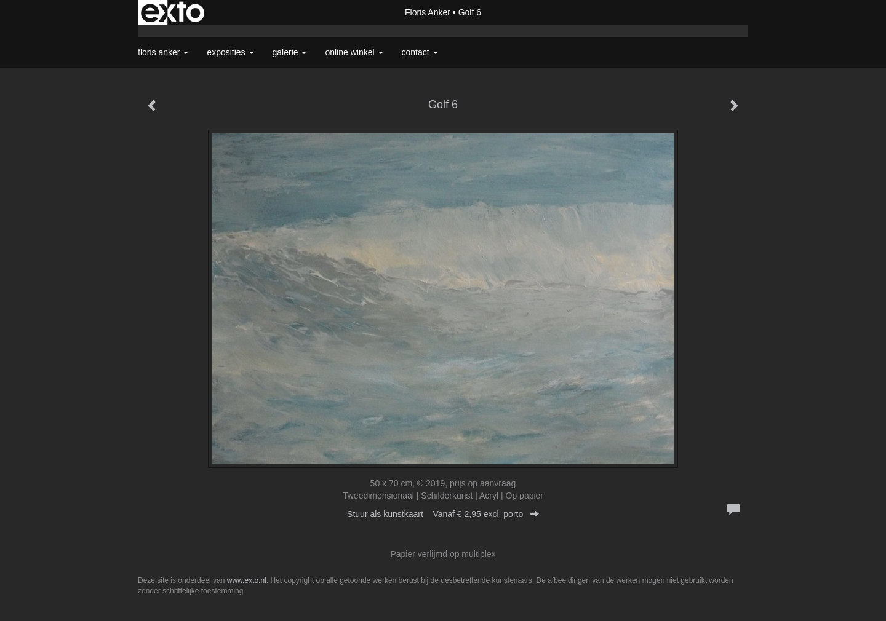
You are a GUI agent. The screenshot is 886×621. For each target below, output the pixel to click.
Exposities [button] (230, 52)
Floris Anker (427, 12)
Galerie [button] (290, 52)
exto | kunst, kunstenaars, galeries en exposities (172, 12)
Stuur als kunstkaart (443, 514)
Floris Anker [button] (163, 52)
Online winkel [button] (354, 52)
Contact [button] (420, 52)
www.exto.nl (246, 580)
